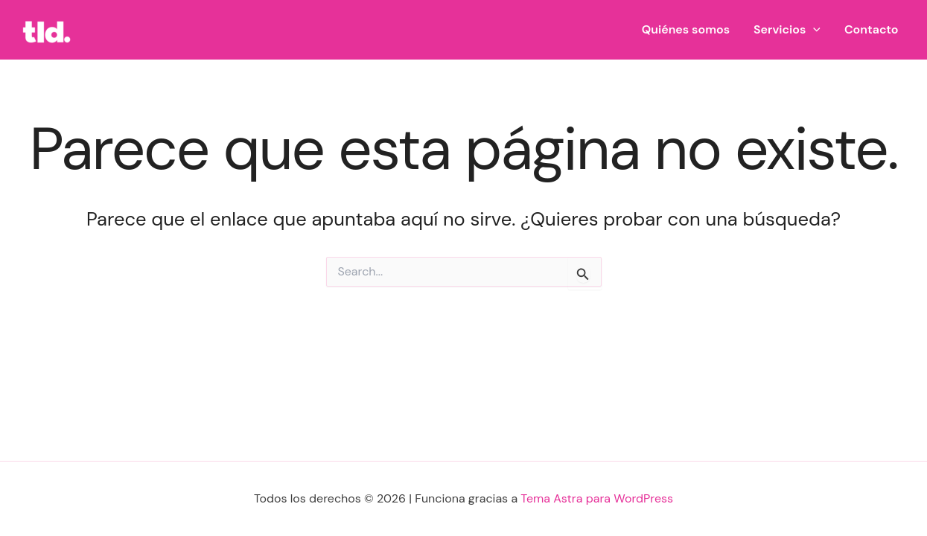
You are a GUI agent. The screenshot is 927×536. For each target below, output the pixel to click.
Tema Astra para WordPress (596, 498)
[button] (813, 30)
